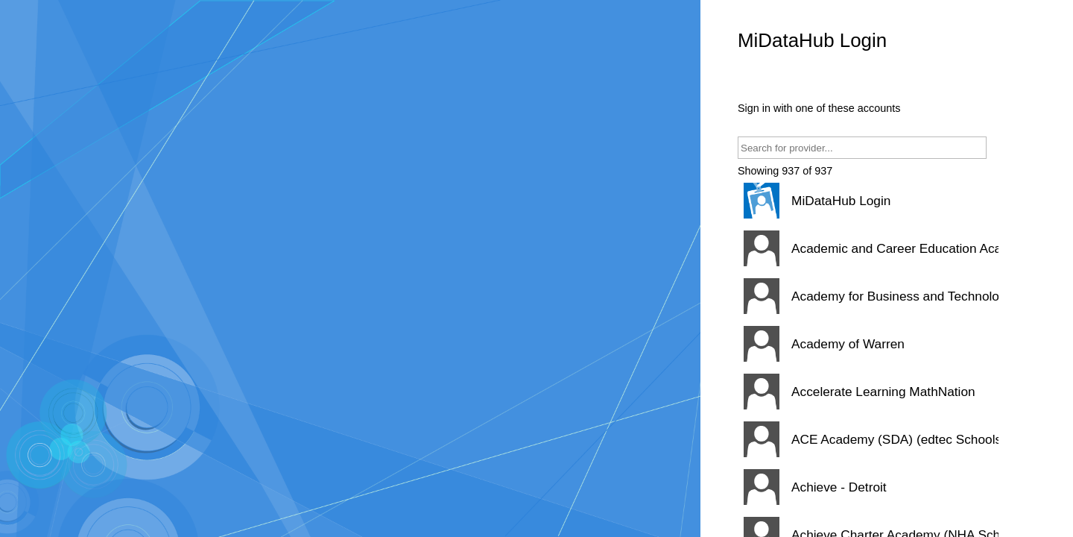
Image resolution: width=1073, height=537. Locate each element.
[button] (868, 200)
